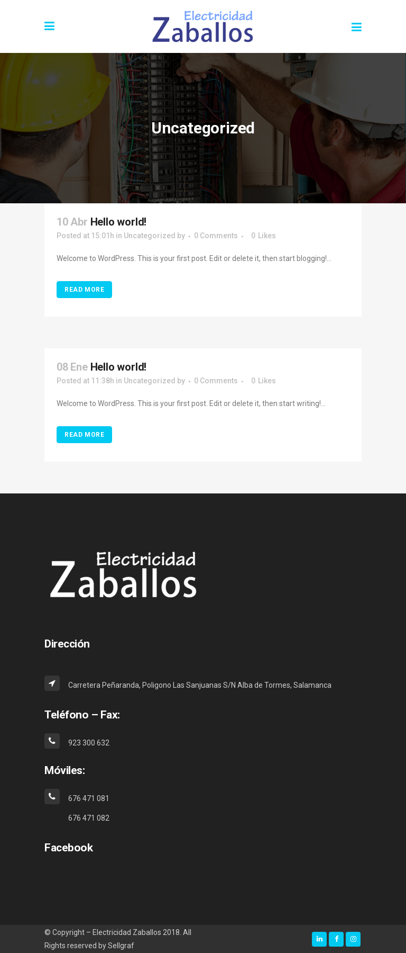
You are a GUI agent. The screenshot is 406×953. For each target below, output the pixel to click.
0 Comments (216, 235)
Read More (84, 289)
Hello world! (118, 221)
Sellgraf (121, 945)
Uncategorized (150, 235)
